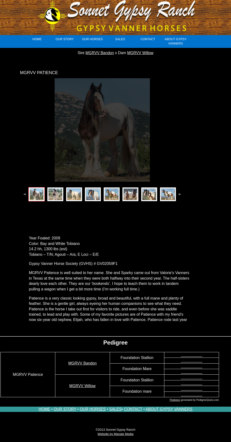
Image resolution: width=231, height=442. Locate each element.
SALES (115, 409)
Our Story (65, 39)
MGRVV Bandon (99, 53)
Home (36, 39)
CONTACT (133, 409)
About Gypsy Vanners (176, 41)
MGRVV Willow (140, 53)
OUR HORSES (93, 409)
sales (120, 39)
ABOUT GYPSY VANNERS (169, 409)
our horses (92, 39)
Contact (148, 39)
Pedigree (175, 399)
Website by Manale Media (115, 434)
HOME (44, 409)
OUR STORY (65, 409)
